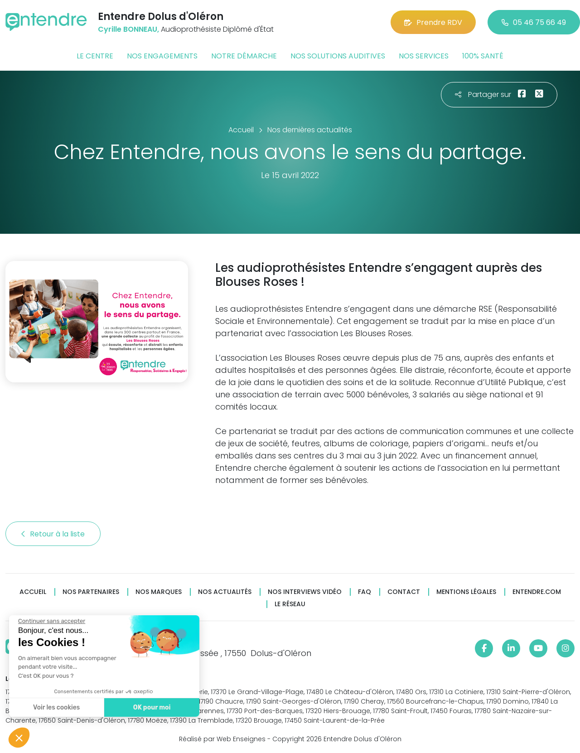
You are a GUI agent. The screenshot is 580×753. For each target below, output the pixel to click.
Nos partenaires (91, 592)
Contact (403, 592)
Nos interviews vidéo (305, 592)
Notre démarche (244, 56)
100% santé (482, 56)
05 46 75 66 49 (534, 22)
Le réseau (290, 604)
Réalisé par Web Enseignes (222, 738)
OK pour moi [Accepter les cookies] (150, 707)
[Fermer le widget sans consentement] (51, 621)
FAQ (364, 592)
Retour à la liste (53, 534)
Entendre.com (536, 592)
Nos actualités (224, 592)
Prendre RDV (433, 22)
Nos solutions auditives (337, 56)
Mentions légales (466, 592)
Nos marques (158, 592)
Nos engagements (162, 56)
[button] (19, 737)
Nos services (424, 56)
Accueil (32, 592)
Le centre (95, 56)
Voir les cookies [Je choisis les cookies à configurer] (55, 707)
